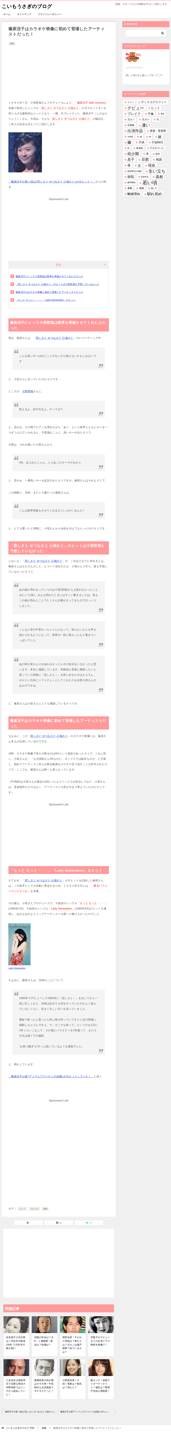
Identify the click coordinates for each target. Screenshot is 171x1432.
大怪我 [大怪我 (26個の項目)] (130, 137)
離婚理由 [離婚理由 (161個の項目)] (133, 194)
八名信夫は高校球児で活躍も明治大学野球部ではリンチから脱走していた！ (15, 1387)
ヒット (22, 1209)
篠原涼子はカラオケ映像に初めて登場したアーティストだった (49, 292)
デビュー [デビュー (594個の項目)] (135, 108)
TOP (20, 1427)
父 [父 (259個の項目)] (139, 165)
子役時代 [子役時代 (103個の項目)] (157, 142)
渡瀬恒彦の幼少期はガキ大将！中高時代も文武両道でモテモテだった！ (44, 1385)
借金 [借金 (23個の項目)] (162, 114)
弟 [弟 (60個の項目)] (147, 153)
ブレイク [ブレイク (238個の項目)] (134, 114)
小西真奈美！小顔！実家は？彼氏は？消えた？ (72, 1384)
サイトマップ (24, 14)
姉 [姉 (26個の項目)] (150, 137)
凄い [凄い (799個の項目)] (145, 125)
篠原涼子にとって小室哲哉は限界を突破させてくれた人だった (49, 276)
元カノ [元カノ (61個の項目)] (131, 119)
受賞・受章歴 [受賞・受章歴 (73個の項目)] (158, 130)
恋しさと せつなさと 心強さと (54, 338)
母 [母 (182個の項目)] (129, 165)
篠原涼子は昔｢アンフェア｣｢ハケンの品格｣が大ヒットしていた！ (88, 1411)
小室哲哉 (27, 391)
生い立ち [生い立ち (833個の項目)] (157, 171)
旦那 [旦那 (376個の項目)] (145, 159)
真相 (45, 1209)
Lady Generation (17, 968)
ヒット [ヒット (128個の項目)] (155, 108)
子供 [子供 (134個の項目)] (141, 142)
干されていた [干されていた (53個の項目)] (157, 148)
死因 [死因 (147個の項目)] (159, 159)
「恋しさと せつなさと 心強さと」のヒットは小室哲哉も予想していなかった (57, 284)
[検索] (146, 33)
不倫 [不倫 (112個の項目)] (151, 113)
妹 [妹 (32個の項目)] (141, 136)
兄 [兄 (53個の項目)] (158, 119)
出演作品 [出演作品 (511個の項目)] (135, 131)
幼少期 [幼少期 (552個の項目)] (133, 154)
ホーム (6, 14)
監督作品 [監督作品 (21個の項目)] (145, 177)
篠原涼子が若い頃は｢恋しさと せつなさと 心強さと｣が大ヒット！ (32, 1411)
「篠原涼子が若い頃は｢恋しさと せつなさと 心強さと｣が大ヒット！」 (51, 181)
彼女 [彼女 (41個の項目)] (158, 154)
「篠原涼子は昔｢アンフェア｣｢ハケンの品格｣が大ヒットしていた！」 (51, 1076)
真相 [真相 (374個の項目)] (159, 177)
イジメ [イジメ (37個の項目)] (130, 102)
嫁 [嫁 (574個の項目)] (129, 142)
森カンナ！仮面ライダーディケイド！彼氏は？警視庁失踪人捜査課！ (100, 1385)
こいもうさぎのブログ (28, 6)
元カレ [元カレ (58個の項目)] (146, 119)
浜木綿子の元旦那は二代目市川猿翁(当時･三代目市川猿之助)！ (15, 1343)
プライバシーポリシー (49, 14)
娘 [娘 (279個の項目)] (159, 137)
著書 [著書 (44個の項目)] (129, 188)
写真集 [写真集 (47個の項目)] (130, 125)
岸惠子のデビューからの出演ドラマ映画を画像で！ (100, 1341)
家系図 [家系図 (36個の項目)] (139, 148)
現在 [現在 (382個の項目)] (151, 165)
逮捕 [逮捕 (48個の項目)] (141, 188)
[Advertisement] (58, 71)
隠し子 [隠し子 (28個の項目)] (154, 188)
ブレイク (34, 1209)
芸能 (12, 43)
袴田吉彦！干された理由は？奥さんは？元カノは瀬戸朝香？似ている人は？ (72, 1344)
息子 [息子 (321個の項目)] (130, 159)
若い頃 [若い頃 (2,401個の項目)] (149, 182)
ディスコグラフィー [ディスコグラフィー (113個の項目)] (154, 102)
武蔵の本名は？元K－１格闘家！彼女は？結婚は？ (44, 1341)
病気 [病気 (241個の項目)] (130, 177)
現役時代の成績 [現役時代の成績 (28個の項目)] (134, 171)
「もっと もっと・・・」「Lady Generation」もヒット (46, 300)
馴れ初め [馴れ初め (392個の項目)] (154, 194)
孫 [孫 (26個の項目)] (128, 148)
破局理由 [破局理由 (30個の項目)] (131, 182)
